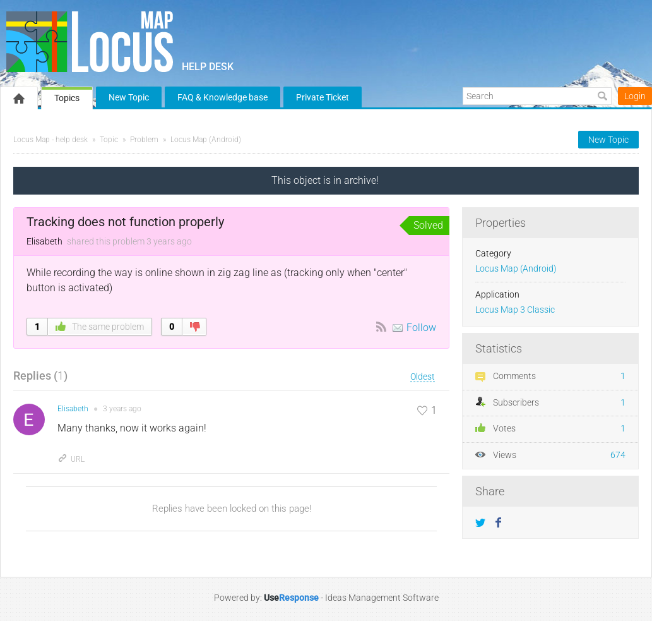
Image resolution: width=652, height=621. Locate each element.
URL (71, 459)
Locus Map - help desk (50, 139)
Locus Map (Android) (205, 139)
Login (635, 96)
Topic (109, 139)
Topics (67, 98)
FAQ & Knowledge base (222, 97)
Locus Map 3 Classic (515, 309)
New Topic (129, 97)
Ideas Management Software (382, 597)
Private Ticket (322, 97)
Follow (421, 328)
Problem (144, 139)
